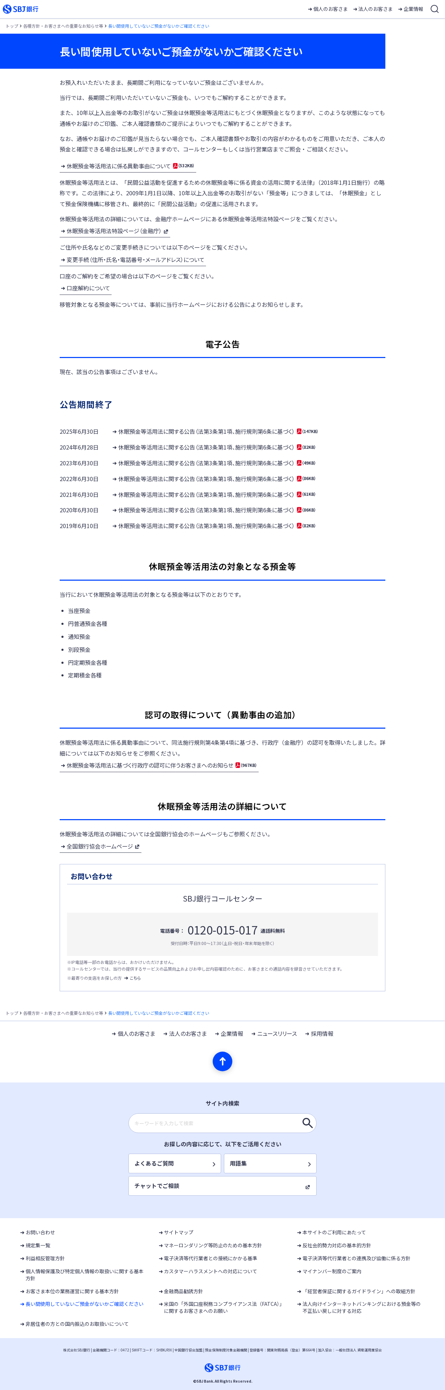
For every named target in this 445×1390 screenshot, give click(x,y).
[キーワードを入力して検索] (308, 1123)
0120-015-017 (222, 930)
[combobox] (222, 1123)
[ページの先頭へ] (222, 1061)
